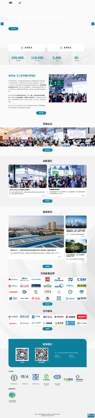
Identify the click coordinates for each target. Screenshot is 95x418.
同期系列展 (46, 2)
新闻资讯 (84, 2)
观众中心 (69, 2)
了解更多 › (47, 328)
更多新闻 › (47, 266)
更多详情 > (47, 150)
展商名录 (77, 2)
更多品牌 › (47, 304)
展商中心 (61, 2)
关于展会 (54, 2)
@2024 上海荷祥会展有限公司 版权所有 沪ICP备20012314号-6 (47, 414)
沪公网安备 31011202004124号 (47, 415)
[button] (92, 23)
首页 (40, 2)
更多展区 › (47, 201)
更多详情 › (13, 28)
